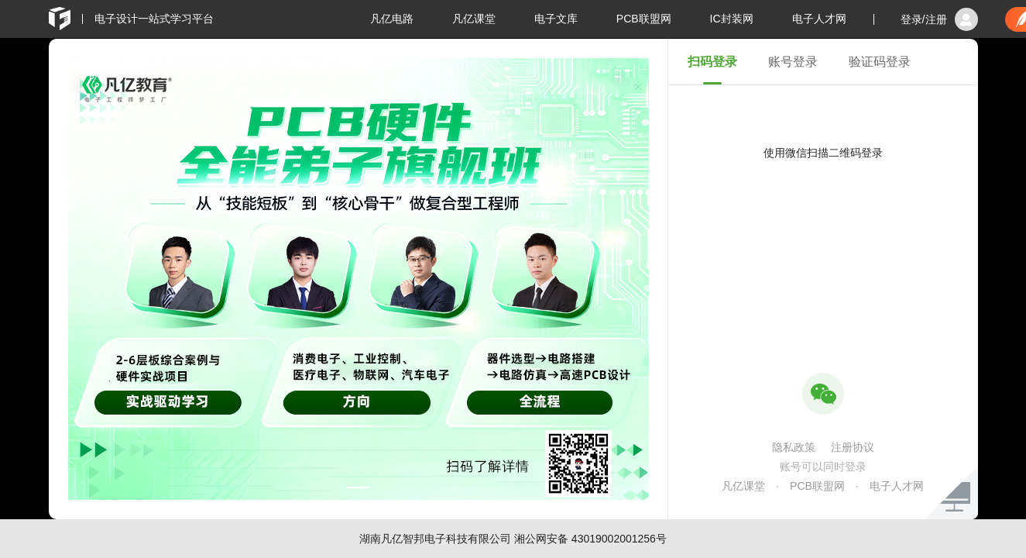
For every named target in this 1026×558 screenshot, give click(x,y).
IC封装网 (731, 18)
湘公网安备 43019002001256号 (590, 538)
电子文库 (556, 18)
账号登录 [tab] (793, 61)
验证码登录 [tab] (880, 61)
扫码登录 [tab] (712, 61)
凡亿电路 (391, 18)
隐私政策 (793, 447)
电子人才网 (819, 18)
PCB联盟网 (643, 18)
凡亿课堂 (474, 18)
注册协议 (852, 447)
